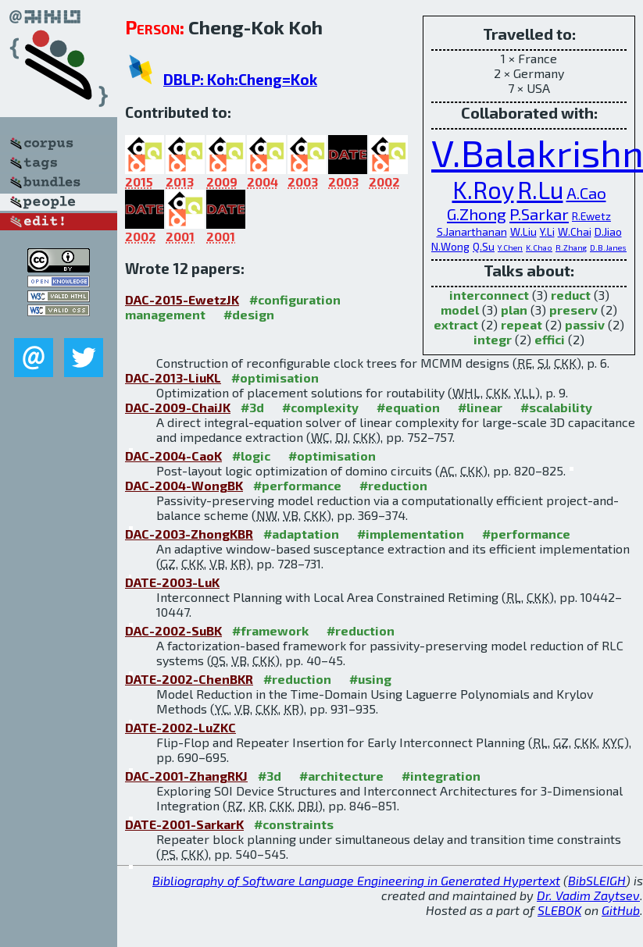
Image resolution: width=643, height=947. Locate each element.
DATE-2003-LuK (172, 582)
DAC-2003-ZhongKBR (189, 533)
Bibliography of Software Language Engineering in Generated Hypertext (356, 880)
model (460, 309)
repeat (521, 324)
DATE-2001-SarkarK (184, 824)
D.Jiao (608, 231)
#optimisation (275, 377)
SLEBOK (559, 909)
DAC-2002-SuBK (173, 630)
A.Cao (586, 192)
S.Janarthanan (472, 231)
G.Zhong (476, 213)
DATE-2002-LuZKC (180, 727)
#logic (251, 455)
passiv (585, 324)
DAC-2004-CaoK (173, 455)
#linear (480, 407)
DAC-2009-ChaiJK (177, 407)
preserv (573, 309)
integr (492, 339)
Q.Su (484, 246)
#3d (252, 407)
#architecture (341, 775)
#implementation (410, 533)
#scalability (556, 407)
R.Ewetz (591, 216)
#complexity (320, 407)
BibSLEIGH (597, 880)
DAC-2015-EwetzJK (182, 299)
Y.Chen (510, 247)
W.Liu (523, 231)
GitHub (621, 909)
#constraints (294, 824)
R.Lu (540, 189)
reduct (571, 294)
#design (248, 314)
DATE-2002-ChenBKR (189, 678)
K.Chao (539, 247)
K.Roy (483, 189)
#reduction (393, 485)
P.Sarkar (539, 213)
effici (549, 339)
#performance (297, 485)
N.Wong (450, 246)
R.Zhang (571, 247)
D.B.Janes (608, 247)
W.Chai (574, 231)
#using (370, 678)
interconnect (489, 294)
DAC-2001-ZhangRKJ (186, 775)
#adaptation (301, 533)
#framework (270, 630)
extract (456, 324)
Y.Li (547, 231)
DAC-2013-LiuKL (173, 377)
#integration (441, 775)
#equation (408, 407)
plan (514, 309)
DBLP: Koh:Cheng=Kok (240, 79)
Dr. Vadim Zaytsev (588, 895)
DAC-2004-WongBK (184, 485)
